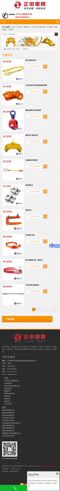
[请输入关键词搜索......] (28, 34)
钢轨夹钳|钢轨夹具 (8, 430)
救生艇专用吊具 (9, 393)
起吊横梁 (50, 27)
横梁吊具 (48, 347)
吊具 (13, 27)
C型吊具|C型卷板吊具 (11, 381)
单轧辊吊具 (8, 383)
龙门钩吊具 (8, 404)
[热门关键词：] (56, 34)
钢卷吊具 (28, 210)
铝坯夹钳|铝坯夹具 (8, 436)
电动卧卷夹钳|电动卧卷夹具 (11, 423)
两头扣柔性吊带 (30, 60)
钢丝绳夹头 (29, 185)
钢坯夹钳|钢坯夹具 (8, 428)
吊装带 (10, 29)
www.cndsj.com (11, 371)
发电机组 (5, 471)
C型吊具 (19, 27)
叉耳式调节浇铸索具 (32, 285)
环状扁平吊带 (30, 235)
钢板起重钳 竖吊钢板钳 (33, 110)
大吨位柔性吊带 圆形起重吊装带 (36, 85)
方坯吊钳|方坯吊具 (8, 418)
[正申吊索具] (30, 41)
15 (52, 309)
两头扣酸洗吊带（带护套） (34, 260)
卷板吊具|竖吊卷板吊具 (12, 386)
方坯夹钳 (34, 27)
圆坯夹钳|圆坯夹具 (8, 410)
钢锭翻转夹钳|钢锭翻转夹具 (11, 433)
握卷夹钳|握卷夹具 (8, 415)
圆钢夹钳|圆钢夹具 (8, 413)
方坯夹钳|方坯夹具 (8, 420)
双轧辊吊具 (8, 388)
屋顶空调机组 (13, 471)
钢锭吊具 (7, 401)
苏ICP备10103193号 (32, 466)
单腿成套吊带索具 (31, 160)
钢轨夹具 (42, 27)
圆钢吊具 (27, 27)
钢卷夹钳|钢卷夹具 (8, 425)
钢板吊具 (7, 399)
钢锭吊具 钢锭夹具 (31, 135)
